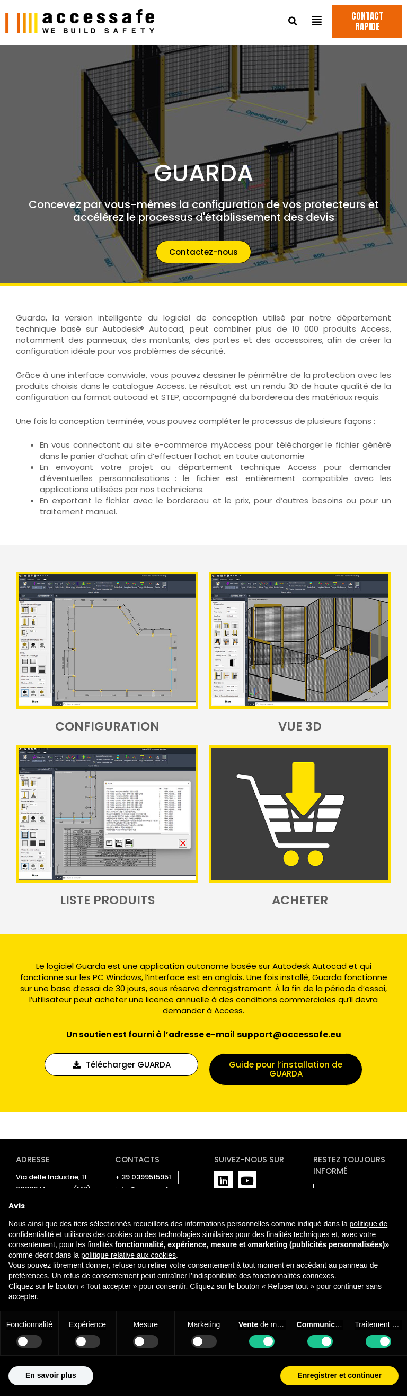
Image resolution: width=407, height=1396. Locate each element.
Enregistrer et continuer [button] (339, 1375)
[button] (293, 22)
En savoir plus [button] (50, 1375)
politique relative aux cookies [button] (128, 1255)
